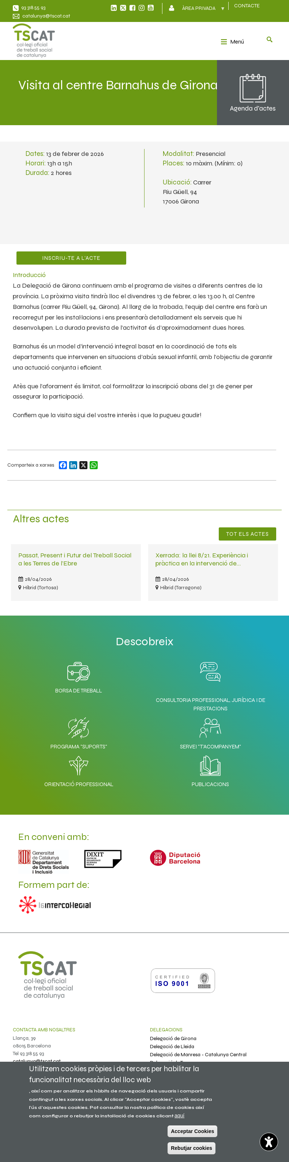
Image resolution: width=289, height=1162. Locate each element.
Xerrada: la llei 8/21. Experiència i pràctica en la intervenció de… (201, 559)
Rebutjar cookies (191, 1148)
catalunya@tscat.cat (46, 16)
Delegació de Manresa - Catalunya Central (198, 1054)
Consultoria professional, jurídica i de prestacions (210, 704)
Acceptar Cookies (192, 1131)
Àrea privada (199, 10)
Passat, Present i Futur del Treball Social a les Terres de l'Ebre (74, 559)
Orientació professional (78, 769)
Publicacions (210, 769)
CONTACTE (247, 6)
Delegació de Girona (173, 1038)
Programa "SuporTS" (78, 731)
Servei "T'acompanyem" (210, 731)
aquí (179, 1115)
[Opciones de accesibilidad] (269, 1142)
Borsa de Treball (78, 675)
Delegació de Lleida (172, 1046)
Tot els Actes (247, 534)
